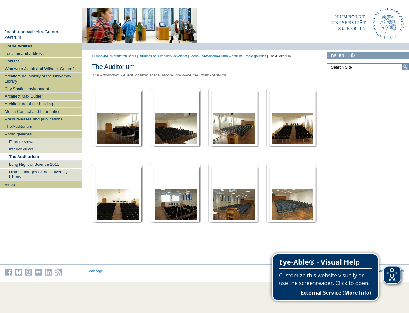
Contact (12, 61)
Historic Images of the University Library (38, 174)
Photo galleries (18, 134)
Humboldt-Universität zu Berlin (114, 56)
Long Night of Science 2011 (34, 164)
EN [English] (341, 55)
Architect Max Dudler (24, 96)
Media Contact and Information (33, 111)
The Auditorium (18, 126)
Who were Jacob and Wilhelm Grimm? (39, 68)
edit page (96, 271)
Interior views (21, 149)
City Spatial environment (27, 88)
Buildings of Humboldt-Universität (163, 56)
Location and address (24, 53)
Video (10, 184)
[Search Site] (368, 66)
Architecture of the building (29, 103)
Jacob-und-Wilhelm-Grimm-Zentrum (216, 56)
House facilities (18, 46)
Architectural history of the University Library (38, 78)
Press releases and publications (34, 119)
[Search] (405, 66)
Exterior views (22, 141)
